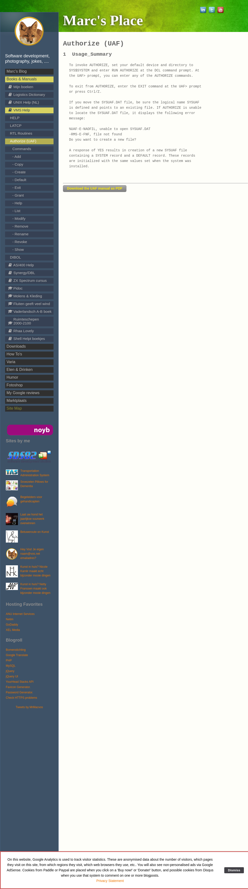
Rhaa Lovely (21, 331)
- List (16, 211)
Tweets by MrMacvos (29, 707)
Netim (9, 619)
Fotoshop (15, 385)
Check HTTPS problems (21, 697)
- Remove (20, 226)
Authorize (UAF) (23, 141)
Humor (12, 377)
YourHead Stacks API (19, 681)
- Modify (18, 218)
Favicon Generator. (18, 687)
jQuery (10, 671)
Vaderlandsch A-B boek (30, 311)
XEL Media (13, 630)
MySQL (11, 665)
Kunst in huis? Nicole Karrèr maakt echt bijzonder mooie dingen (35, 571)
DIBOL (15, 257)
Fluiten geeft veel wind (29, 304)
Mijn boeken (20, 87)
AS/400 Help (21, 265)
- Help (17, 203)
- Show (18, 249)
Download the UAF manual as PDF (95, 188)
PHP (9, 660)
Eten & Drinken (20, 370)
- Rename (20, 234)
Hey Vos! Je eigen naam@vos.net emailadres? (32, 554)
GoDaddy (12, 624)
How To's (14, 354)
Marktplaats (17, 401)
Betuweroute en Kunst (34, 532)
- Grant (18, 195)
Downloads (16, 346)
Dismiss (234, 870)
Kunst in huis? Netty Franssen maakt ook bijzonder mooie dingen (35, 588)
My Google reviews (23, 393)
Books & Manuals (22, 79)
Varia (11, 362)
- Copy (17, 164)
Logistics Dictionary (26, 94)
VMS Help (19, 110)
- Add (16, 156)
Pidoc (15, 288)
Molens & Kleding (25, 296)
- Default (19, 180)
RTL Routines (21, 133)
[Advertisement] (32, 782)
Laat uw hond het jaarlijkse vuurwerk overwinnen (32, 519)
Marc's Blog (17, 71)
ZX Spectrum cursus (27, 280)
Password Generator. (19, 692)
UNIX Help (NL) (23, 102)
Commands (21, 149)
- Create (19, 172)
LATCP (16, 125)
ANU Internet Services (20, 614)
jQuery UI (12, 676)
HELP (15, 118)
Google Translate (17, 655)
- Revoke (19, 242)
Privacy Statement (110, 881)
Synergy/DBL (21, 273)
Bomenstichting (16, 649)
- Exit (16, 187)
